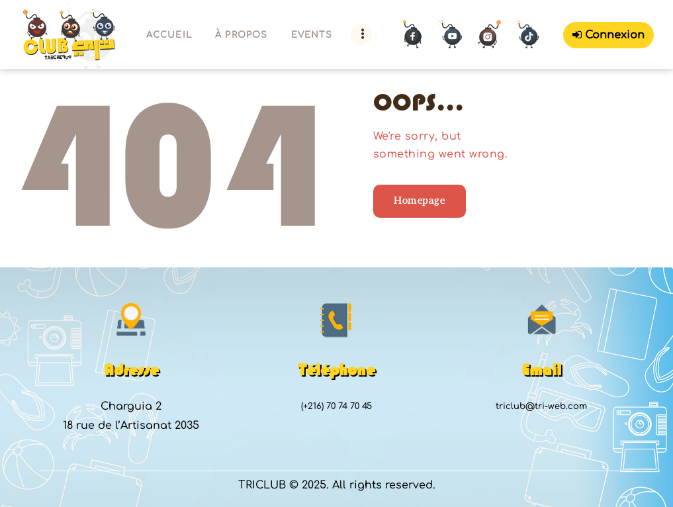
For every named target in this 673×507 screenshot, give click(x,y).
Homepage (419, 200)
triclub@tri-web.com (541, 406)
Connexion (608, 35)
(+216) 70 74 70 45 (336, 406)
